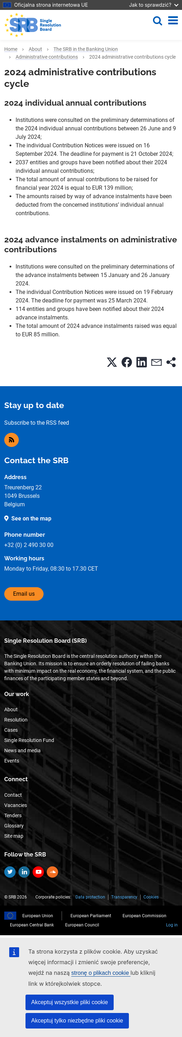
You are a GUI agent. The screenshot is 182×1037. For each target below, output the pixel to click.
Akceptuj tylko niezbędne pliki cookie (77, 1021)
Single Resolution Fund (29, 740)
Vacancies (15, 805)
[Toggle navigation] (173, 20)
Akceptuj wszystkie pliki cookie (69, 1002)
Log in (172, 925)
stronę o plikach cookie (100, 973)
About (35, 49)
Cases (11, 730)
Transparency (124, 897)
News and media (22, 750)
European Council (82, 925)
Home (10, 49)
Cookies (151, 897)
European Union (37, 915)
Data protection (90, 897)
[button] (112, 362)
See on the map (31, 518)
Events (11, 761)
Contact (13, 795)
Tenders (13, 815)
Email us (24, 593)
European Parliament (90, 915)
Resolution (16, 720)
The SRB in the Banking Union (85, 49)
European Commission (144, 915)
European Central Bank (32, 925)
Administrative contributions (47, 57)
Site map (13, 836)
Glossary (14, 826)
